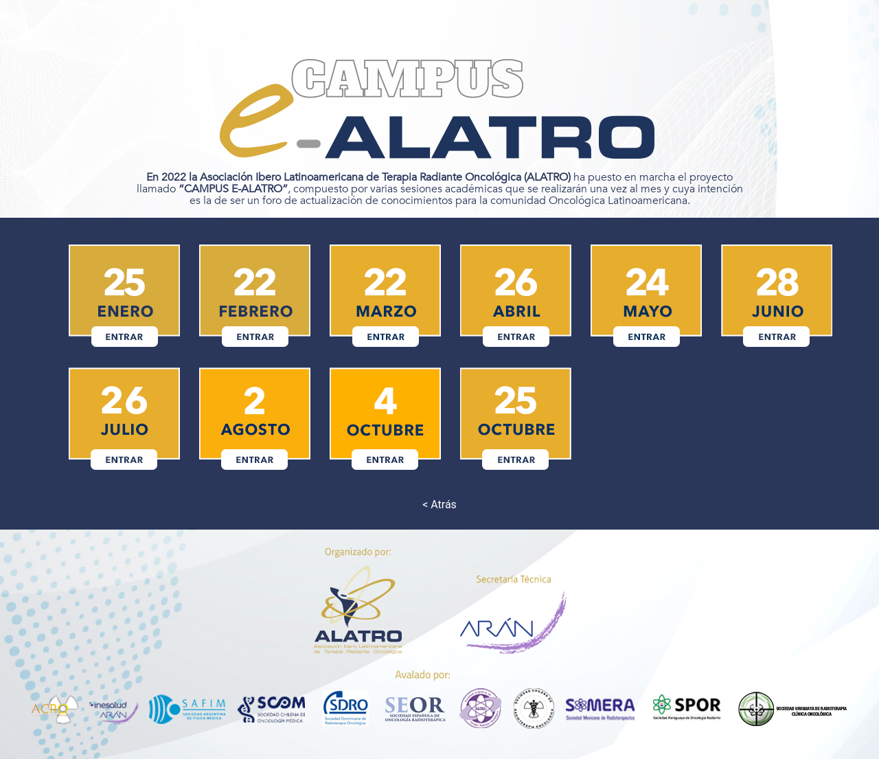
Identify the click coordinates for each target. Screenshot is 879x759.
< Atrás (439, 504)
